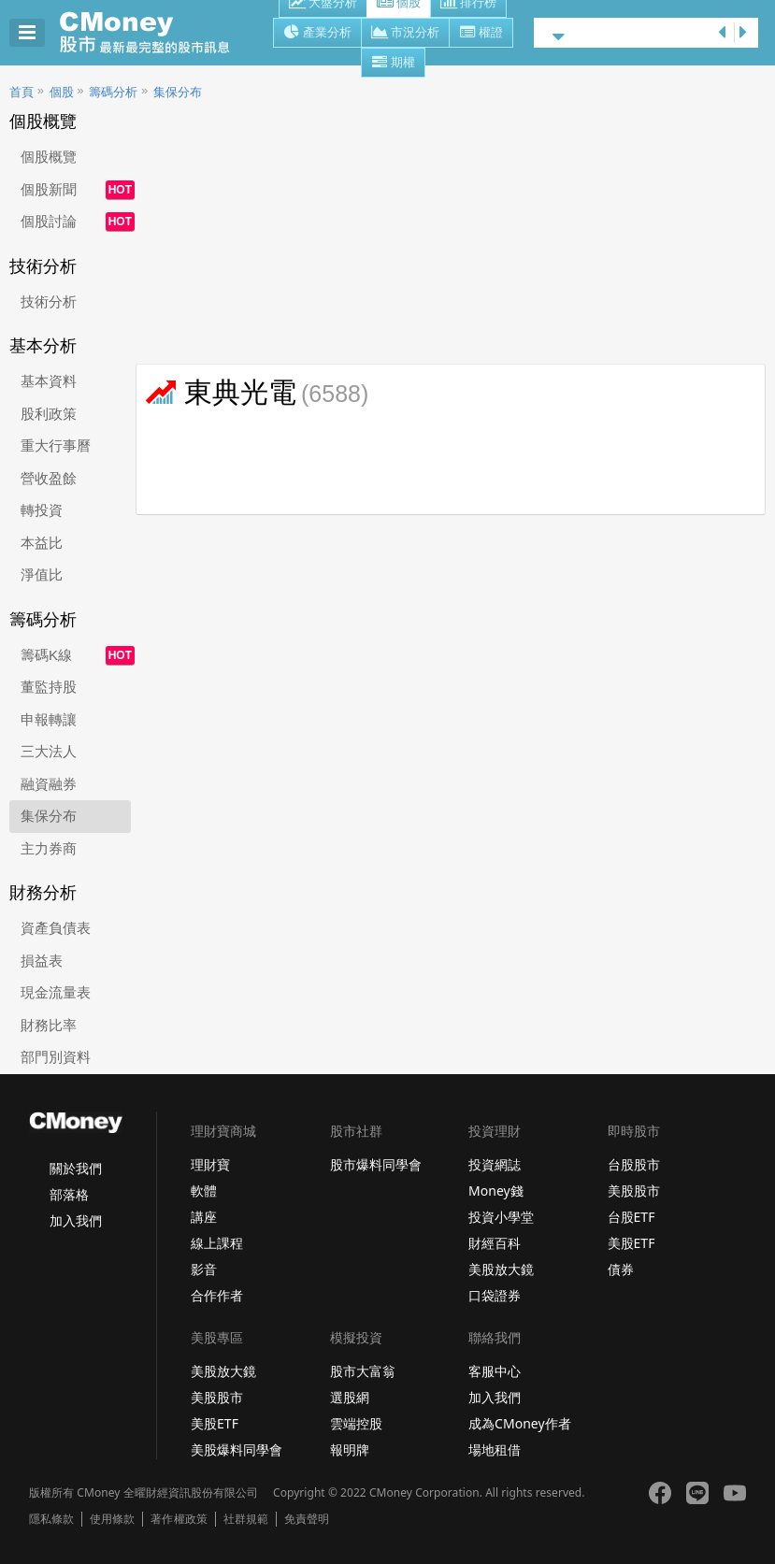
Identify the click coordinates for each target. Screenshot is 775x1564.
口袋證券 (494, 1295)
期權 (393, 63)
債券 (621, 1269)
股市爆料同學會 (376, 1164)
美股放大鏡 (501, 1269)
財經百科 (494, 1243)
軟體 (204, 1190)
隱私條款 (51, 1519)
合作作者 (217, 1295)
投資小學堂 (501, 1217)
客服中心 (494, 1371)
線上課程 (217, 1243)
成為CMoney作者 (519, 1423)
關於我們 (76, 1168)
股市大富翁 (362, 1371)
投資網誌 (494, 1164)
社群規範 (245, 1519)
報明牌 (349, 1449)
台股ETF (631, 1217)
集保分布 (177, 92)
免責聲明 (306, 1519)
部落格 (69, 1194)
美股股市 (634, 1190)
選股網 (349, 1397)
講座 (204, 1217)
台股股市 (634, 1164)
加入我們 (76, 1220)
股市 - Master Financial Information (155, 32)
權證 (481, 33)
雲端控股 (356, 1423)
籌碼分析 (113, 92)
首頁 (21, 92)
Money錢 (496, 1190)
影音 (204, 1269)
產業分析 (317, 33)
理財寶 (210, 1164)
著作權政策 (179, 1519)
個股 (62, 92)
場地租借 (494, 1449)
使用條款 (112, 1519)
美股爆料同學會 (236, 1449)
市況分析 (405, 33)
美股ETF (631, 1243)
